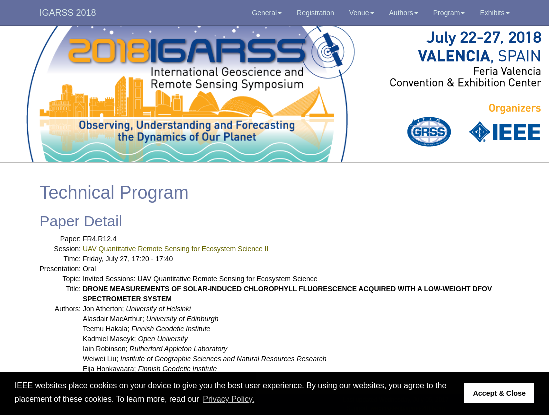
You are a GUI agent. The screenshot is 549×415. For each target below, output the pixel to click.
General (267, 13)
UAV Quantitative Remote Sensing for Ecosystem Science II (176, 249)
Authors (403, 13)
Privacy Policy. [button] (228, 399)
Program (449, 13)
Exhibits (494, 13)
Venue (361, 13)
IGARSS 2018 (68, 13)
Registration (315, 13)
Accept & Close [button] (499, 393)
